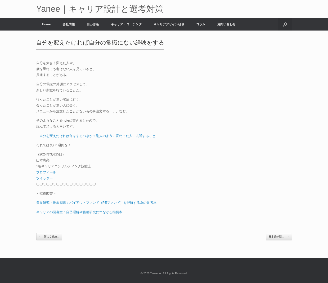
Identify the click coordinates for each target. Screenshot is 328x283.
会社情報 (69, 24)
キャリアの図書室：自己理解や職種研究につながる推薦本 (79, 212)
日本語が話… (279, 236)
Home (46, 24)
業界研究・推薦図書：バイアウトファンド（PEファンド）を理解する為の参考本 (96, 202)
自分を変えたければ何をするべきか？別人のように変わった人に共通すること (98, 136)
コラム (200, 24)
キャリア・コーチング (126, 24)
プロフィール (46, 172)
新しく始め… (49, 236)
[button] (285, 24)
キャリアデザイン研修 (168, 24)
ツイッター (44, 178)
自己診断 (93, 24)
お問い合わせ (226, 24)
